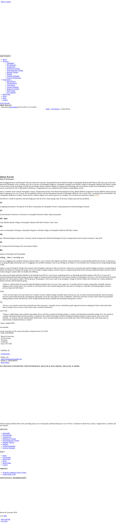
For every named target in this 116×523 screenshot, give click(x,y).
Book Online (5, 362)
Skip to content (6, 2)
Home (48, 109)
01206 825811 (5, 354)
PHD (5, 516)
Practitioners (55, 109)
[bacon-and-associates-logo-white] (58, 54)
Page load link (5, 519)
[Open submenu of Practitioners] (12, 80)
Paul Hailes (13, 107)
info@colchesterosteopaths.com (11, 359)
